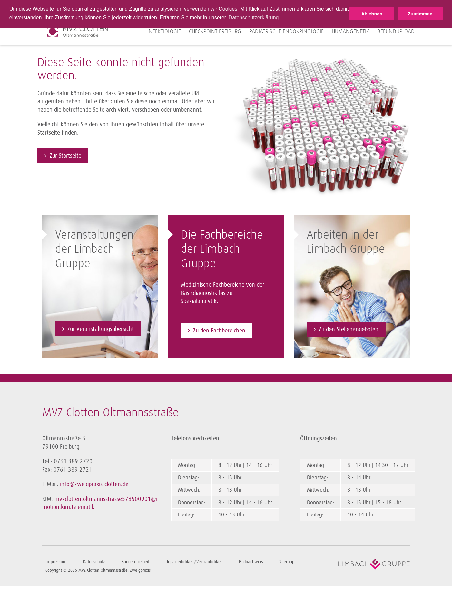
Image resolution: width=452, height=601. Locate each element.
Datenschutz (94, 562)
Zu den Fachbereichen (219, 330)
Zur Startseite (65, 155)
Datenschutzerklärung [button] (254, 17)
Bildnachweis (251, 562)
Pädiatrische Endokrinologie (286, 32)
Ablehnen (371, 13)
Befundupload (396, 32)
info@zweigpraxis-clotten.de (94, 484)
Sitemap (286, 562)
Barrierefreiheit (135, 562)
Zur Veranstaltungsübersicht (100, 329)
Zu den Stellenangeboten (348, 329)
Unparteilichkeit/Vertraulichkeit (194, 562)
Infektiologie (164, 32)
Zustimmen (420, 13)
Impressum (56, 562)
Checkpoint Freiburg (215, 32)
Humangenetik (350, 32)
